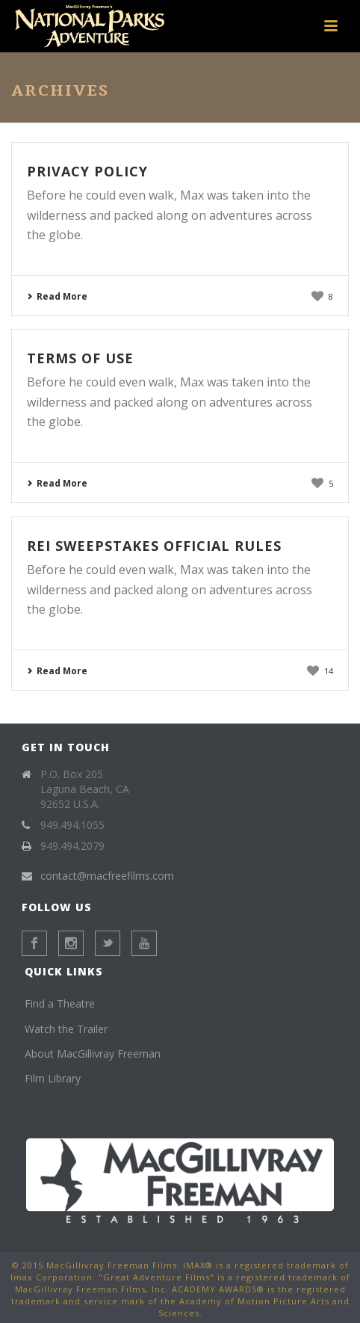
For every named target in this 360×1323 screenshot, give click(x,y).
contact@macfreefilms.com (107, 876)
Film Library (53, 1078)
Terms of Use (80, 358)
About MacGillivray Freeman (93, 1053)
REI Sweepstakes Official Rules (154, 546)
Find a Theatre (60, 1003)
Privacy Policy (87, 171)
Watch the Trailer (66, 1029)
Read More (57, 296)
